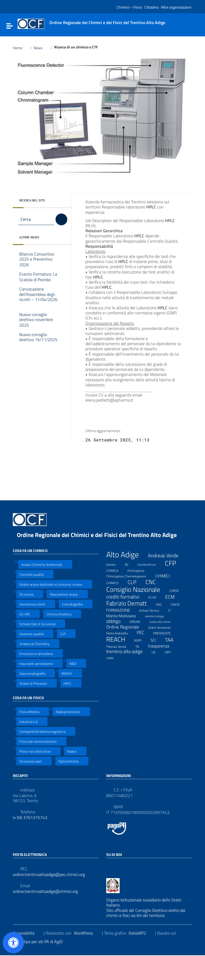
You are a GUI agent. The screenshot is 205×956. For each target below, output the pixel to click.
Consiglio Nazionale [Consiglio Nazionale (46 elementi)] (136, 590)
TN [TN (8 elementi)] (140, 646)
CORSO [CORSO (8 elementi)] (177, 590)
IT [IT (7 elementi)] (172, 609)
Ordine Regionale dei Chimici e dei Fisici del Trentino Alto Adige (101, 534)
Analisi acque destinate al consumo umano (54, 584)
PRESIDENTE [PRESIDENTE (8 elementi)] (165, 632)
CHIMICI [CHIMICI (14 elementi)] (165, 575)
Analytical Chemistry (37, 643)
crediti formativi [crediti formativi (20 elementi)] (126, 597)
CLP (66, 634)
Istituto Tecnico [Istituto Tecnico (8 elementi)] (152, 609)
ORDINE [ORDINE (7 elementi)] (138, 621)
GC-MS (28, 614)
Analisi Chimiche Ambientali (45, 564)
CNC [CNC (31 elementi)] (154, 581)
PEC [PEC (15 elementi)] (144, 632)
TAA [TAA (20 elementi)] (172, 640)
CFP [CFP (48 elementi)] (174, 563)
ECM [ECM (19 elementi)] (173, 597)
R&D (76, 663)
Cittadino (151, 7)
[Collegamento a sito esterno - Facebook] (109, 866)
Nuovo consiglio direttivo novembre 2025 (36, 320)
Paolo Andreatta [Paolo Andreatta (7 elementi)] (120, 632)
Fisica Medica (32, 711)
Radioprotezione (71, 711)
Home (20, 48)
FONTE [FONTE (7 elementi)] (179, 604)
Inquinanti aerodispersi (39, 663)
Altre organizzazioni (176, 7)
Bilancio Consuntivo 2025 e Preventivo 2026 (36, 259)
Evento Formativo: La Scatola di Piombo (39, 277)
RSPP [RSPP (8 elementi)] (141, 639)
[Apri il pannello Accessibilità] (13, 942)
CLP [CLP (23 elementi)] (135, 582)
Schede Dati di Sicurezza (40, 624)
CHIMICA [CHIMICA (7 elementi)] (115, 570)
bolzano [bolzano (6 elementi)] (114, 563)
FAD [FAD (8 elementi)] (162, 604)
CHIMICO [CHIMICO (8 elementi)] (115, 582)
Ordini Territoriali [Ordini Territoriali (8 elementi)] (162, 627)
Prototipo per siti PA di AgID (41, 941)
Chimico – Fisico (129, 7)
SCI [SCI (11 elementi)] (157, 640)
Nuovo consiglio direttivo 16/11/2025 (38, 340)
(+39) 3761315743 (30, 817)
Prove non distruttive (38, 751)
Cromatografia (75, 604)
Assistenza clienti (35, 604)
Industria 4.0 (31, 721)
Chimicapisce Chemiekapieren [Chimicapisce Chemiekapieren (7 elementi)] (129, 575)
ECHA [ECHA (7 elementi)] (155, 596)
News (41, 48)
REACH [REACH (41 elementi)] (119, 639)
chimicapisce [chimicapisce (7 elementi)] (139, 570)
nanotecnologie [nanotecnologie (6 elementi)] (158, 615)
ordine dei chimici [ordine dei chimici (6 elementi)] (163, 621)
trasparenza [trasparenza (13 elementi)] (162, 646)
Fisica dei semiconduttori (41, 741)
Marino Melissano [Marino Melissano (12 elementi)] (124, 615)
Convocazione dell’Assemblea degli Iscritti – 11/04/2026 (38, 297)
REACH (70, 673)
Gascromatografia (35, 673)
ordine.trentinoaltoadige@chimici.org (45, 891)
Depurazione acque (67, 594)
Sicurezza (29, 594)
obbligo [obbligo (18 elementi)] (116, 621)
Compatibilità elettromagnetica (45, 731)
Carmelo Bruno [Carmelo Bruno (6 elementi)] (150, 563)
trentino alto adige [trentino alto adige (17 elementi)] (127, 651)
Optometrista (71, 761)
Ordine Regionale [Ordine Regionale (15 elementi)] (126, 627)
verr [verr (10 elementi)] (171, 651)
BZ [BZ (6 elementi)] (130, 563)
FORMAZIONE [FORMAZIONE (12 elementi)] (121, 610)
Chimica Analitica (62, 614)
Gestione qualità (34, 634)
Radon (75, 751)
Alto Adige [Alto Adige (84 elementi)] (125, 554)
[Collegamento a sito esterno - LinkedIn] (119, 866)
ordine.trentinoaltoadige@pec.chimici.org (49, 874)
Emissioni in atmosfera (39, 653)
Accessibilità (27, 933)
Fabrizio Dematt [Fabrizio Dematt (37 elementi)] (129, 603)
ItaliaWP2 (141, 933)
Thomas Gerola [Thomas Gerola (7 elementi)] (119, 646)
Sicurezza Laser (34, 761)
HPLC (71, 683)
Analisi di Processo (36, 683)
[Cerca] (61, 219)
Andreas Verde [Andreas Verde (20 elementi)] (166, 556)
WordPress (87, 933)
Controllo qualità (34, 574)
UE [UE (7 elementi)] (157, 651)
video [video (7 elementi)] (113, 657)
